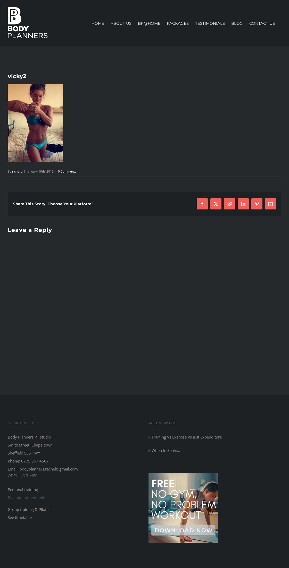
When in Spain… (166, 450)
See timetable (20, 517)
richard (17, 171)
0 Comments (67, 171)
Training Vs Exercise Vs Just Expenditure (187, 437)
